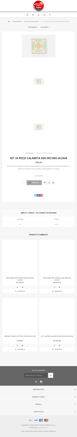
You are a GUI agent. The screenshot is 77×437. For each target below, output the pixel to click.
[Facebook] (36, 382)
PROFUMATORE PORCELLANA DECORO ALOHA (20, 279)
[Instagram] (41, 382)
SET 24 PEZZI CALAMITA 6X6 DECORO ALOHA (57, 336)
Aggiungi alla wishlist (45, 183)
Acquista (35, 183)
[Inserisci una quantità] (23, 182)
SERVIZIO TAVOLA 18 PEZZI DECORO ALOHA (20, 336)
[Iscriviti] (35, 375)
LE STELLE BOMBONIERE (43, 153)
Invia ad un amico (53, 183)
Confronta (49, 183)
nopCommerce (43, 428)
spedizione (52, 431)
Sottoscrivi (50, 375)
